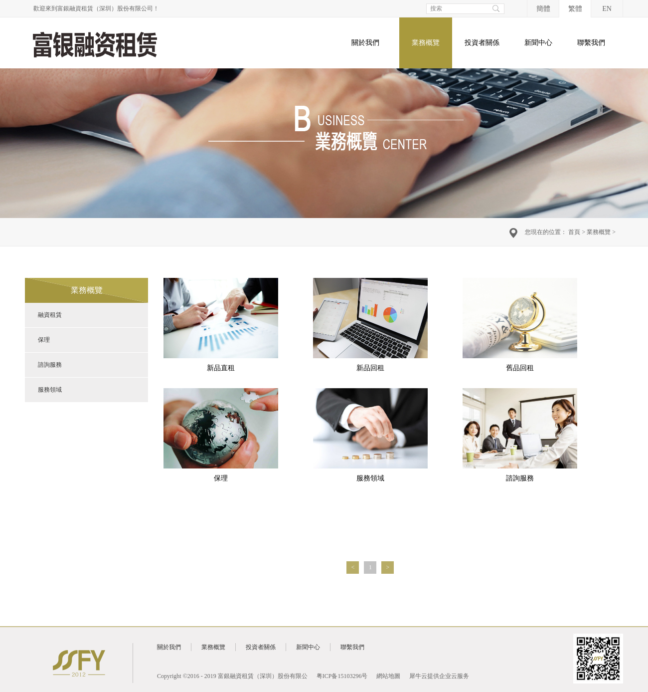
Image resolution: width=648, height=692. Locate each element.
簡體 (543, 8)
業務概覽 (599, 232)
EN (607, 8)
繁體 (575, 8)
